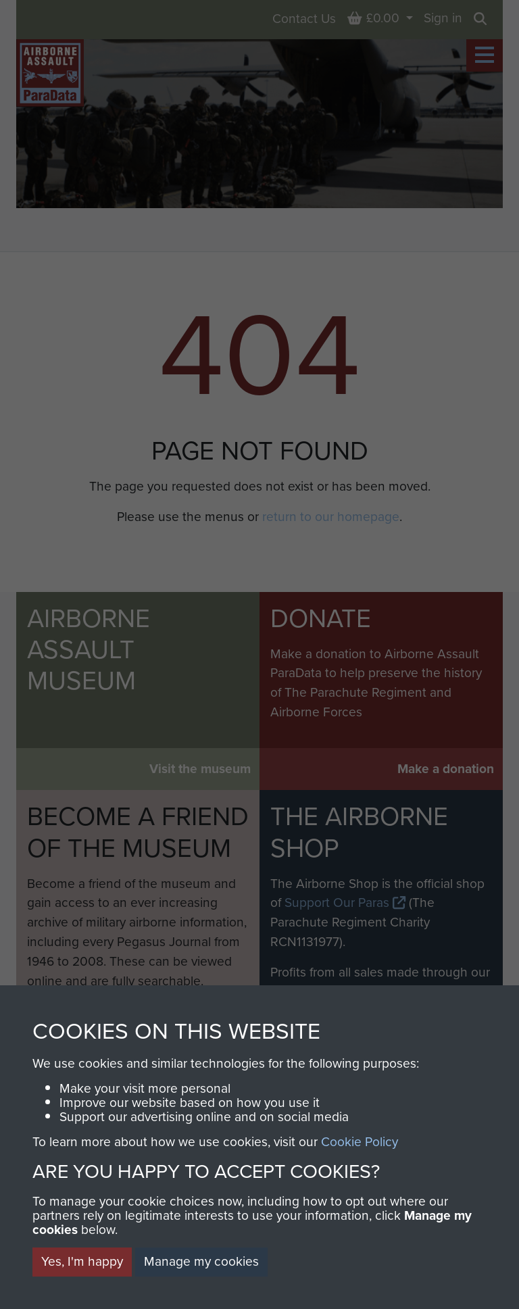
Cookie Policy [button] (359, 1142)
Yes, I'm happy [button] (82, 1261)
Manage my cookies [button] (201, 1261)
